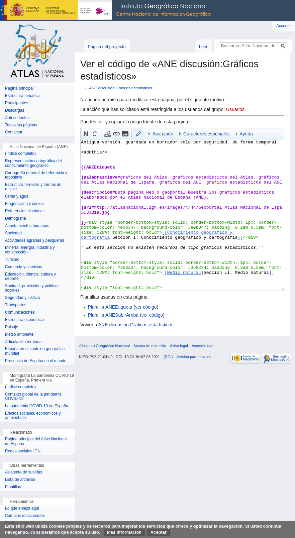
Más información (124, 532)
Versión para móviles (194, 357)
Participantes (16, 103)
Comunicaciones (20, 312)
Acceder (283, 25)
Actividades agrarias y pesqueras (34, 240)
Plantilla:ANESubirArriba (113, 315)
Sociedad (13, 233)
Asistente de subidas (23, 472)
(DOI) (168, 357)
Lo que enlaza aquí (22, 508)
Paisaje (11, 327)
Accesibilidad (202, 346)
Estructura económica (24, 320)
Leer (203, 46)
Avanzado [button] (163, 133)
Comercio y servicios (23, 267)
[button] (86, 133)
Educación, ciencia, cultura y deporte (30, 276)
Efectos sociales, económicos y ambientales (33, 415)
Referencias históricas (24, 211)
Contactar (13, 132)
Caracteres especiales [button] (206, 133)
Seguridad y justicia (22, 298)
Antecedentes (17, 118)
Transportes (15, 305)
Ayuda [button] (246, 133)
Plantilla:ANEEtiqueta (110, 307)
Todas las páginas (21, 125)
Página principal (19, 88)
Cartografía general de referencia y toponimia (36, 175)
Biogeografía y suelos (24, 204)
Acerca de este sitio (149, 346)
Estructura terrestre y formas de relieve (33, 187)
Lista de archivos (20, 479)
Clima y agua (16, 196)
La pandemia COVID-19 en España (36, 406)
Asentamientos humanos (27, 226)
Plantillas (13, 487)
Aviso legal (179, 346)
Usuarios (235, 109)
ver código (146, 307)
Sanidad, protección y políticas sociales (32, 288)
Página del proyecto (106, 46)
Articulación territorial (23, 342)
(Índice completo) (20, 153)
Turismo (12, 259)
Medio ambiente (19, 334)
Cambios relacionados (25, 516)
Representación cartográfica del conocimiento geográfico (33, 163)
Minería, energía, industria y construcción (30, 249)
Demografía (15, 218)
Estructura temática (22, 96)
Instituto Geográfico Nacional (107, 10)
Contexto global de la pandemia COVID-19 (33, 396)
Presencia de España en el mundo (35, 361)
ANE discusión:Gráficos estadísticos (120, 88)
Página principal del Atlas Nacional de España (36, 441)
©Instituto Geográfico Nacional (104, 346)
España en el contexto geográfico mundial (35, 351)
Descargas (14, 110)
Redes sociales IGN (22, 451)
